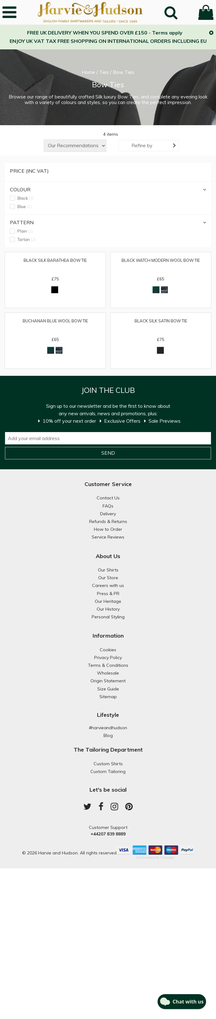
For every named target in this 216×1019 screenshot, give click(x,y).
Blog (108, 735)
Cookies (108, 650)
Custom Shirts (108, 764)
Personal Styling (108, 617)
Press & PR (108, 593)
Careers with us (108, 585)
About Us (108, 556)
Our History (108, 609)
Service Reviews (108, 537)
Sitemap (108, 696)
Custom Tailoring (108, 771)
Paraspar (167, 857)
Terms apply (167, 33)
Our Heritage (108, 601)
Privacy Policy (108, 657)
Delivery (108, 513)
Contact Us (108, 498)
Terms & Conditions (108, 665)
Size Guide (108, 689)
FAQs (108, 506)
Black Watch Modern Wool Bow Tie (161, 260)
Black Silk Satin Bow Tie (161, 320)
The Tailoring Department (108, 749)
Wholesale (108, 673)
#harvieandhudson (108, 727)
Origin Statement (108, 681)
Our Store (108, 577)
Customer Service (108, 484)
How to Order (108, 529)
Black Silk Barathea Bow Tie (55, 260)
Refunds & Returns (108, 521)
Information (108, 635)
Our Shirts (108, 570)
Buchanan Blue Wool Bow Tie (55, 320)
